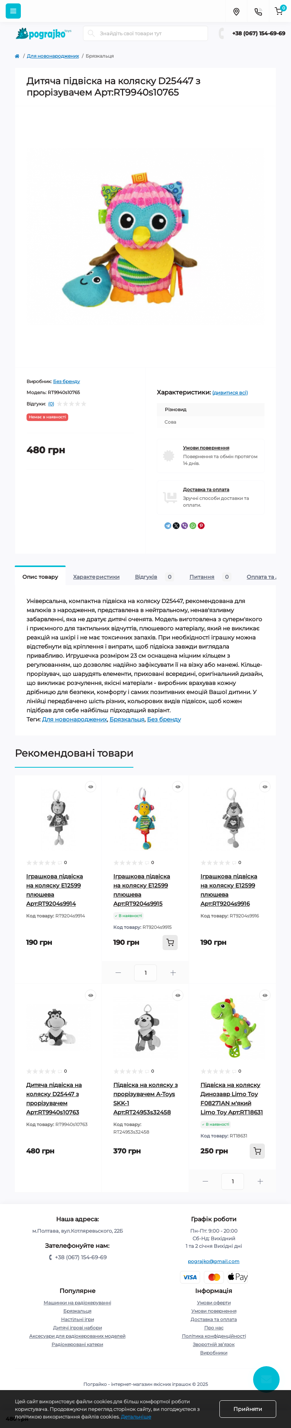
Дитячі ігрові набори (77, 1328)
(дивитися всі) (230, 393)
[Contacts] (258, 11)
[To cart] (170, 942)
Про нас (214, 1328)
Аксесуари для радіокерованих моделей (77, 1336)
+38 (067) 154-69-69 (258, 33)
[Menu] (13, 11)
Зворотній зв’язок (214, 1344)
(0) (51, 404)
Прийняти (247, 1409)
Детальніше (136, 1417)
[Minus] (118, 972)
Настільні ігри (77, 1319)
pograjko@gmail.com (213, 1261)
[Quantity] (145, 973)
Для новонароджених (53, 56)
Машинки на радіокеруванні (77, 1302)
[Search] (91, 33)
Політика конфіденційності (214, 1336)
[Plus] (173, 972)
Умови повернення (206, 448)
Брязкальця (127, 719)
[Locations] (236, 11)
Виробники (213, 1353)
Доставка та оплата (206, 489)
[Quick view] (90, 786)
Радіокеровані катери (77, 1344)
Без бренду (66, 381)
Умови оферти (214, 1302)
